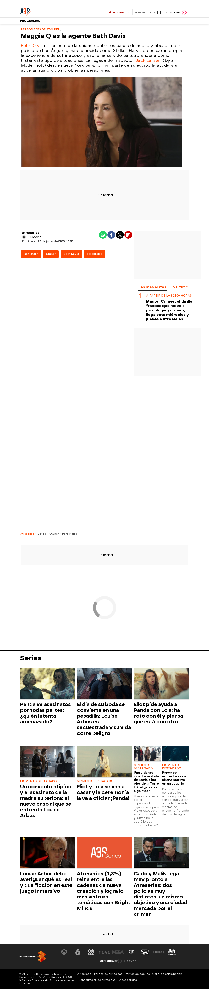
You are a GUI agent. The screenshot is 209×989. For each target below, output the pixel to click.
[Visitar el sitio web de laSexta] (78, 952)
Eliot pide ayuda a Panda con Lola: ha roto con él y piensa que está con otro (158, 713)
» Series (40, 534)
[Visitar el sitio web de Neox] (91, 952)
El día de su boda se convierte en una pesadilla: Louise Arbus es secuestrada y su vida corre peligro (104, 719)
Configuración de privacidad (97, 980)
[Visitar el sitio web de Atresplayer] (111, 961)
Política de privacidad (108, 974)
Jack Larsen (148, 60)
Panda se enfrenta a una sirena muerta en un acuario (174, 778)
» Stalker (53, 534)
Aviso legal (84, 974)
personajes (94, 254)
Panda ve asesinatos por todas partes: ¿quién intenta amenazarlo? (45, 713)
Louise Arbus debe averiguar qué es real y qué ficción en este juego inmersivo (46, 882)
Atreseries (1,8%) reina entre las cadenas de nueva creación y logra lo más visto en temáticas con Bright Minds (103, 891)
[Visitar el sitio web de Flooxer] (130, 961)
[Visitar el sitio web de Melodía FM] (172, 952)
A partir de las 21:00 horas (169, 296)
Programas (30, 21)
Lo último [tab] (179, 287)
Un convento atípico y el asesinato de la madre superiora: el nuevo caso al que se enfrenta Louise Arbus (45, 801)
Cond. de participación (167, 974)
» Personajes (68, 534)
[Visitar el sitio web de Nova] (104, 952)
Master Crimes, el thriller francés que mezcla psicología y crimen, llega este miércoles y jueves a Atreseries (170, 310)
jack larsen (31, 254)
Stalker (51, 254)
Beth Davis (32, 46)
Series (30, 658)
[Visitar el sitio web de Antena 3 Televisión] (64, 952)
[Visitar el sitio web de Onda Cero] (145, 952)
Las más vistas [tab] (152, 287)
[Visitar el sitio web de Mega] (118, 952)
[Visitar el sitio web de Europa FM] (158, 952)
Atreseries (27, 534)
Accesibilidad (128, 980)
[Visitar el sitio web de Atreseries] (131, 952)
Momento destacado (38, 781)
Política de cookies (137, 974)
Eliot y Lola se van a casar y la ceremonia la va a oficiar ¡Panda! (103, 792)
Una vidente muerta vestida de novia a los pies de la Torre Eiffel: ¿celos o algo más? (146, 782)
